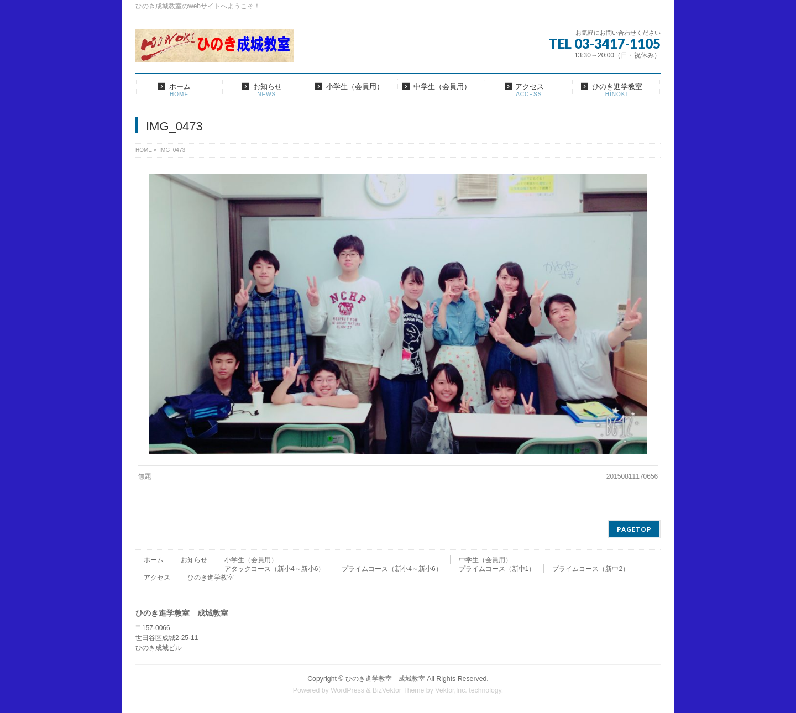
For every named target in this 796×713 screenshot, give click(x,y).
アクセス (157, 577)
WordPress (347, 690)
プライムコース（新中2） (590, 569)
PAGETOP (634, 529)
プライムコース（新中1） (497, 569)
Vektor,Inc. (451, 690)
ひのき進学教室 (210, 577)
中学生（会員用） (485, 560)
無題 (144, 476)
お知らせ (194, 560)
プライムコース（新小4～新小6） (392, 569)
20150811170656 (632, 476)
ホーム (154, 560)
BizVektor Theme (399, 690)
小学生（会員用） (250, 560)
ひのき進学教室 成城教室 (385, 679)
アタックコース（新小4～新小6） (274, 569)
